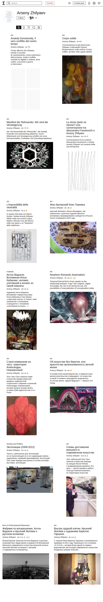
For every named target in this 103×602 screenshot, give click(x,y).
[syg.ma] (4, 3)
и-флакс (10, 271)
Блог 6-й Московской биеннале (16, 525)
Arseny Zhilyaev (17, 47)
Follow (21, 18)
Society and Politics (15, 444)
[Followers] (32, 18)
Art (12, 35)
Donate (50, 3)
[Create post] (79, 3)
